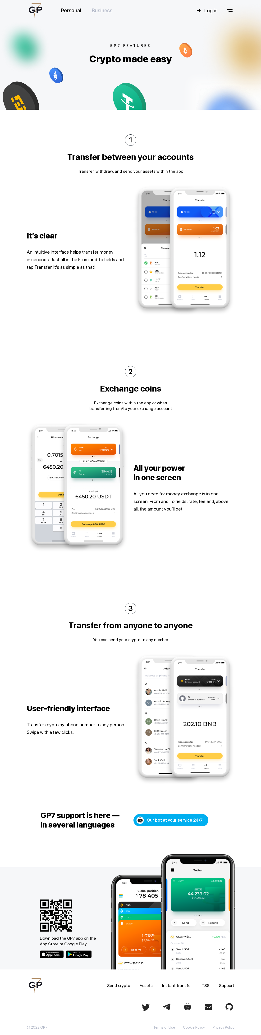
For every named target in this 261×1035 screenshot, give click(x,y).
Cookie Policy (194, 1027)
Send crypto (118, 985)
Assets (146, 985)
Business (102, 10)
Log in (206, 10)
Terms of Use (164, 1027)
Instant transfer (177, 985)
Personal (71, 10)
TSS (205, 985)
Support (226, 985)
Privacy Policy (223, 1027)
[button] (170, 820)
